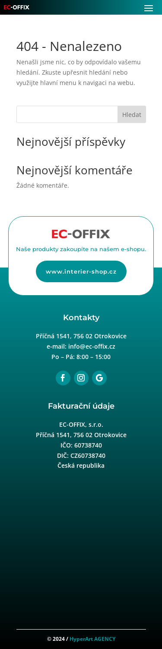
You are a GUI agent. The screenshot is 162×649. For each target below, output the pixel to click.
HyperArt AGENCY (92, 639)
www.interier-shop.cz (81, 271)
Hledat (131, 114)
